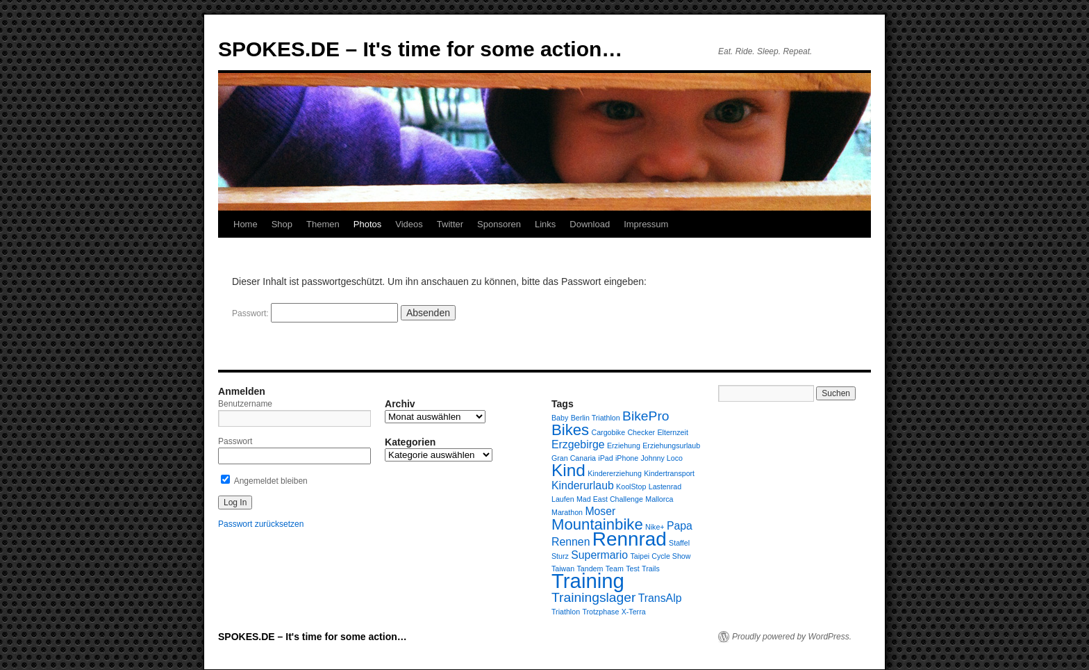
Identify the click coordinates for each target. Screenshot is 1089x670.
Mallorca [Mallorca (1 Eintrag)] (659, 499)
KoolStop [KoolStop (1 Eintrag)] (631, 486)
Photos (367, 224)
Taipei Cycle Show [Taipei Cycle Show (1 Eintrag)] (660, 556)
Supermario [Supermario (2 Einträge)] (599, 555)
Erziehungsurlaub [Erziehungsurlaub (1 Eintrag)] (671, 445)
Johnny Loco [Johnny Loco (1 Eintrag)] (662, 458)
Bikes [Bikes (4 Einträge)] (570, 430)
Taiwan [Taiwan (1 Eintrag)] (562, 568)
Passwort (235, 441)
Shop (282, 224)
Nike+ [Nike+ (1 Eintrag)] (655, 527)
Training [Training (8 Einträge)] (587, 580)
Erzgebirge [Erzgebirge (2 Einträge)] (578, 444)
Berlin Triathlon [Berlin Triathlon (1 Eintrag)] (595, 418)
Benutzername (245, 404)
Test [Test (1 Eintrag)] (633, 568)
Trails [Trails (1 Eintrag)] (651, 568)
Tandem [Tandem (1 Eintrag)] (590, 568)
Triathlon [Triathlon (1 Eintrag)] (565, 611)
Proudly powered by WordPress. (791, 637)
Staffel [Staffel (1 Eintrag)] (679, 543)
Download (590, 224)
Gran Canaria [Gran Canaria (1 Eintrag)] (573, 458)
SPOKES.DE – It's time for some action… (420, 49)
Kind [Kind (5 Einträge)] (568, 470)
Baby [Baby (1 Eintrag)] (559, 418)
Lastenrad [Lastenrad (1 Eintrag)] (665, 486)
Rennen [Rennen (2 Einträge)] (570, 542)
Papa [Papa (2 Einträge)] (679, 526)
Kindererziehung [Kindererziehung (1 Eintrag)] (615, 473)
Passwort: (315, 313)
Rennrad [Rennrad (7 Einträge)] (629, 539)
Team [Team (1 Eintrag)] (615, 568)
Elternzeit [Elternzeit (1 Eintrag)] (672, 432)
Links (545, 224)
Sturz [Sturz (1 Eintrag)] (560, 556)
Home (245, 224)
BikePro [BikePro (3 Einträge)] (645, 416)
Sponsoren (499, 224)
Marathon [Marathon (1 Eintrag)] (567, 512)
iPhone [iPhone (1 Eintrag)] (626, 458)
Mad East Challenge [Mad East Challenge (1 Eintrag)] (609, 499)
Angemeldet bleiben (264, 481)
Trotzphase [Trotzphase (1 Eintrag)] (600, 611)
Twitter (450, 224)
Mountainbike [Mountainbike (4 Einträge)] (597, 524)
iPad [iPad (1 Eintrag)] (605, 458)
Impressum (646, 224)
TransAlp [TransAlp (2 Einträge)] (660, 598)
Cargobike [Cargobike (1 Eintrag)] (609, 432)
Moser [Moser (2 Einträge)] (600, 511)
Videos (409, 224)
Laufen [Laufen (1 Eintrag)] (562, 499)
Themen (323, 224)
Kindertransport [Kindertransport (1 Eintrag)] (669, 473)
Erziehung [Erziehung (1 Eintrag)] (623, 445)
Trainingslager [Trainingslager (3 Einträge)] (593, 597)
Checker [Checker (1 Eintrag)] (641, 432)
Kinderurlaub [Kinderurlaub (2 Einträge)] (582, 485)
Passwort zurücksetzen (261, 524)
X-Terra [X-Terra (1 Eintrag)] (634, 611)
